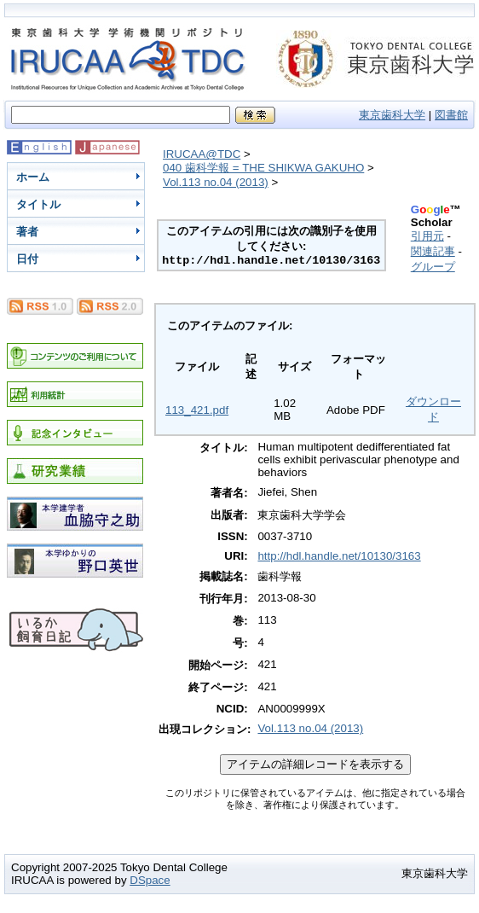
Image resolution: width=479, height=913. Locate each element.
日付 (27, 259)
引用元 (427, 236)
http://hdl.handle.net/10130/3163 (338, 556)
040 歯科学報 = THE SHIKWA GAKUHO (263, 167)
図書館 (451, 114)
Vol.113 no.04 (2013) (215, 182)
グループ (433, 266)
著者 (27, 231)
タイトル (38, 204)
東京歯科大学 (392, 114)
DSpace (150, 880)
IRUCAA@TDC (201, 154)
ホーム (32, 177)
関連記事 (433, 251)
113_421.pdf (196, 410)
